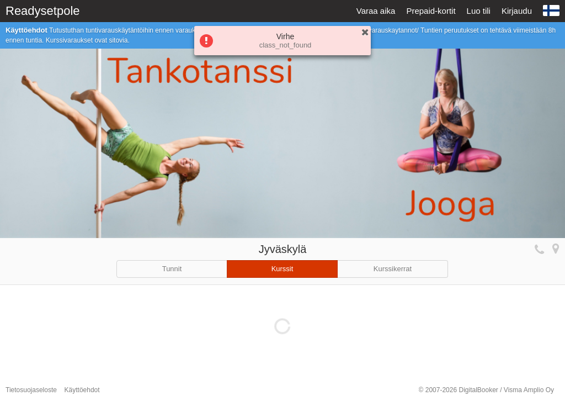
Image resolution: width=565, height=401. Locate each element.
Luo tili (479, 10)
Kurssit (282, 269)
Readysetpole (43, 11)
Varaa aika (376, 10)
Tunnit (172, 269)
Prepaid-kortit (430, 10)
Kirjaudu (517, 10)
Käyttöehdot (82, 390)
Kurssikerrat (393, 269)
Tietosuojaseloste (31, 390)
